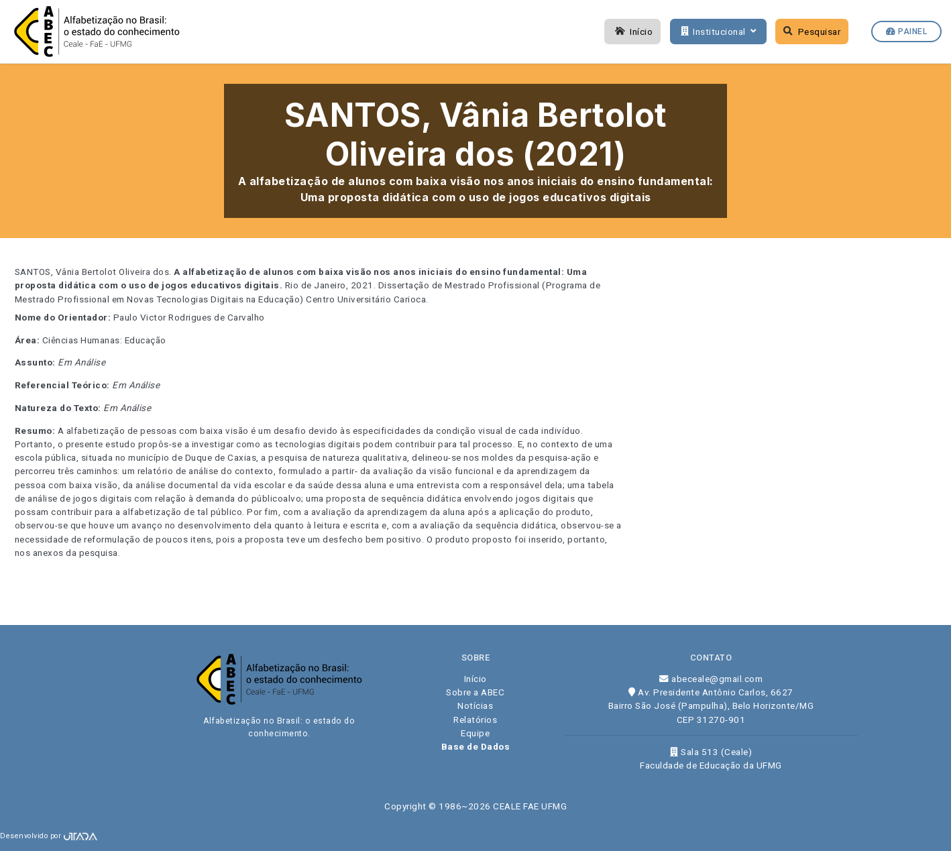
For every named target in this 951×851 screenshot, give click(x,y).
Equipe (475, 733)
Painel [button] (906, 31)
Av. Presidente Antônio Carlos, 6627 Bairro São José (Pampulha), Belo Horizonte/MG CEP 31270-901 (711, 706)
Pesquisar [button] (811, 31)
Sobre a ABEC (475, 692)
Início (632, 31)
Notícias (475, 705)
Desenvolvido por (48, 836)
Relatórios (475, 719)
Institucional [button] (717, 31)
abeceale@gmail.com (711, 678)
